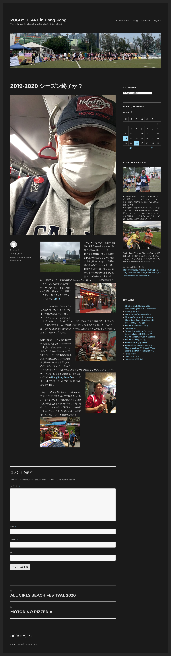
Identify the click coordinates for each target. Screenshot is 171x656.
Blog (135, 20)
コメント (15, 486)
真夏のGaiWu (130, 328)
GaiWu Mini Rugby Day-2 (136, 342)
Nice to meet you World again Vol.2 (140, 348)
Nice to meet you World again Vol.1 (139, 351)
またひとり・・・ (132, 356)
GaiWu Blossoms (17, 257)
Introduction (122, 20)
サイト (13, 553)
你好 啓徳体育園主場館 (134, 359)
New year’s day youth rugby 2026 (139, 317)
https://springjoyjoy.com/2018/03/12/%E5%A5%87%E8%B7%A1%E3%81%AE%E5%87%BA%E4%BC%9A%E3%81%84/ (142, 273)
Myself (157, 20)
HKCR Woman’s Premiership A (138, 314)
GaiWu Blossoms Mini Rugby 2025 (140, 345)
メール (14, 539)
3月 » (153, 148)
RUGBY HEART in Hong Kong (38, 20)
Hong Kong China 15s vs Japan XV (139, 320)
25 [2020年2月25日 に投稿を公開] (136, 143)
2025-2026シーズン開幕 (135, 323)
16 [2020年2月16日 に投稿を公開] (126, 138)
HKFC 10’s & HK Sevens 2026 (137, 306)
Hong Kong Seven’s (61, 377)
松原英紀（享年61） (133, 311)
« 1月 (131, 148)
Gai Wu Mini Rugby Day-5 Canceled (140, 337)
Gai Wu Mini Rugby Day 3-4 (137, 340)
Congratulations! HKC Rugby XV (138, 334)
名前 (13, 526)
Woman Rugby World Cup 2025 (138, 331)
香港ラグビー (130, 354)
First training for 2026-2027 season (140, 309)
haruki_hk (14, 250)
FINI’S (57, 298)
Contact (145, 20)
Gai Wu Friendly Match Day (136, 326)
